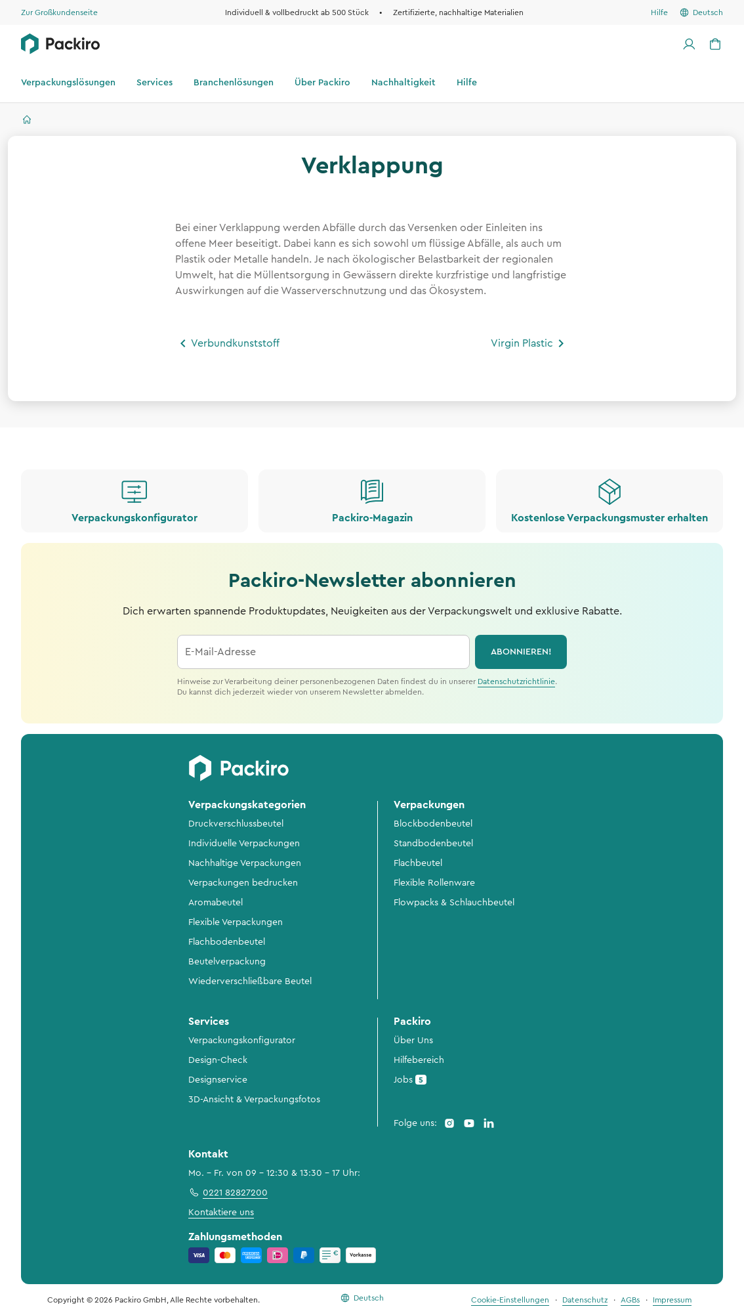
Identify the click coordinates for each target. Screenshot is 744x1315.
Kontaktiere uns (221, 1212)
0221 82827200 (228, 1192)
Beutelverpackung (227, 961)
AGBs (630, 1300)
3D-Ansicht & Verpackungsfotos (254, 1099)
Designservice (217, 1080)
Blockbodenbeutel (433, 824)
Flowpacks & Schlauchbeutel (454, 902)
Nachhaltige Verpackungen (244, 863)
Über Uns (413, 1040)
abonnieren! (521, 652)
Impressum (672, 1300)
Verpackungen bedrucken (243, 883)
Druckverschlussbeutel (235, 824)
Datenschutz (585, 1300)
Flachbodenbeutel (226, 942)
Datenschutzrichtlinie (516, 681)
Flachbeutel (418, 863)
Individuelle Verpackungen (244, 843)
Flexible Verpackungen (235, 922)
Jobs (410, 1080)
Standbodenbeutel (433, 843)
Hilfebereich (419, 1060)
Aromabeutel (215, 902)
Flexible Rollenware (434, 883)
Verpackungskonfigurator (241, 1040)
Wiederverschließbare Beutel (250, 981)
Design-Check (217, 1060)
